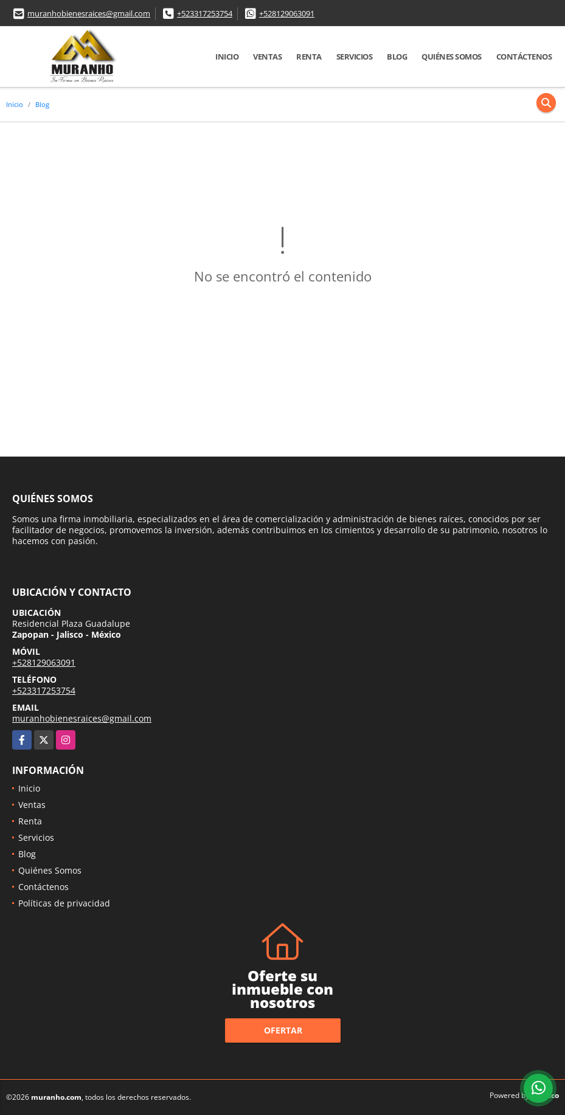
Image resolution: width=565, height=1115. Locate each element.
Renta (309, 56)
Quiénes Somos (451, 56)
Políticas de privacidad (64, 903)
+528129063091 (286, 13)
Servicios (354, 56)
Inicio (226, 56)
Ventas (267, 56)
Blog (397, 56)
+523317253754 (204, 13)
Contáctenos (524, 56)
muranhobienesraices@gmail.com (88, 13)
